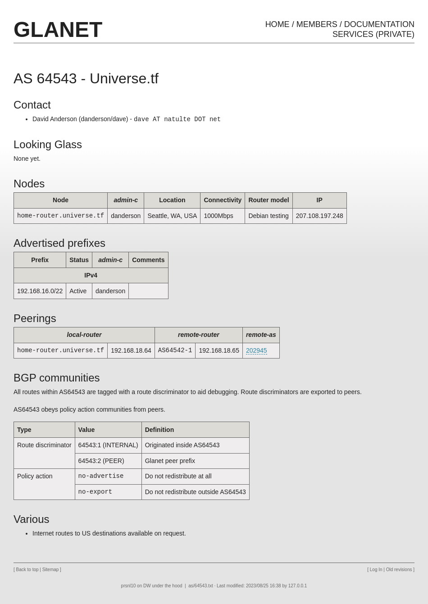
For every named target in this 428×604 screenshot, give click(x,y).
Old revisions (399, 569)
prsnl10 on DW (136, 585)
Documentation (379, 24)
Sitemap (50, 569)
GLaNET (58, 29)
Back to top (27, 569)
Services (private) (373, 34)
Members (316, 24)
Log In (376, 569)
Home (277, 24)
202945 (256, 350)
